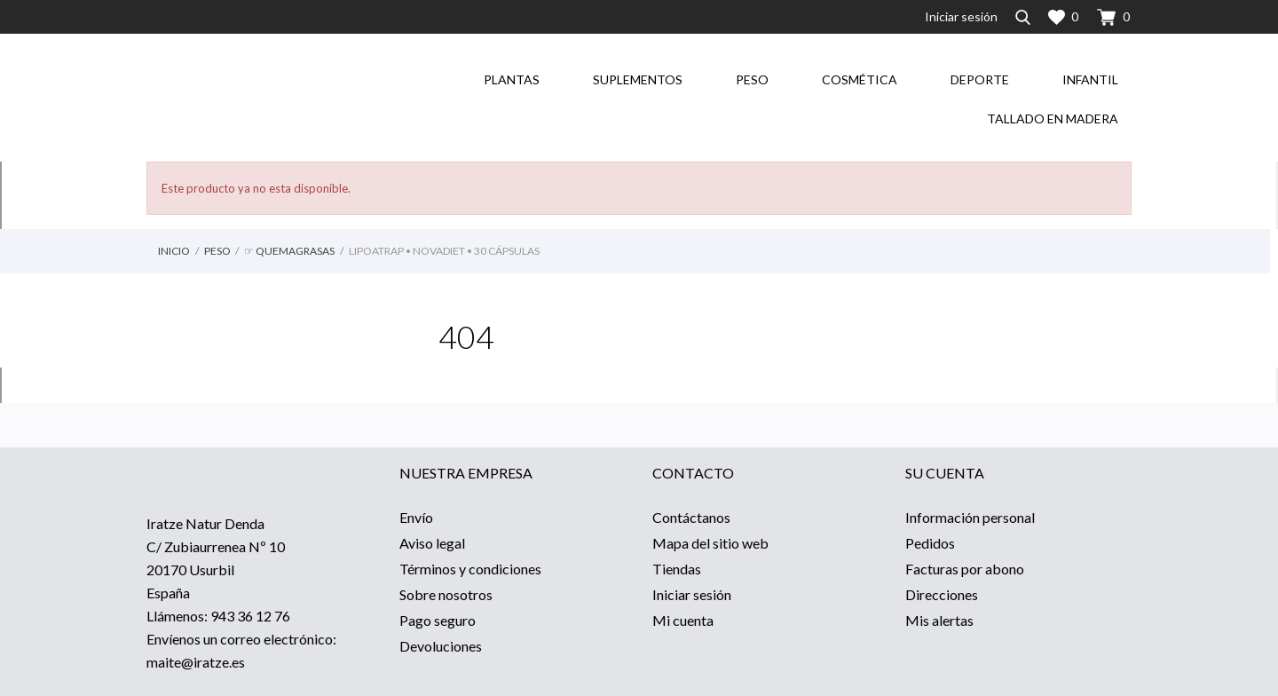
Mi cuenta (683, 620)
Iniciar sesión (691, 594)
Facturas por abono (964, 568)
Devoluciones (440, 645)
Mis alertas (939, 620)
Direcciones (941, 594)
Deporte (980, 79)
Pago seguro (437, 620)
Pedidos (930, 542)
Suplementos (637, 79)
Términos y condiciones (470, 568)
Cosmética (859, 79)
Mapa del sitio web (710, 542)
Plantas (512, 79)
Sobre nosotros (446, 594)
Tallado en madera (1052, 118)
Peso (752, 79)
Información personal (970, 517)
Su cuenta (944, 472)
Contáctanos (691, 517)
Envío (416, 517)
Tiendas (676, 568)
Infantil (1090, 79)
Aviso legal (432, 542)
